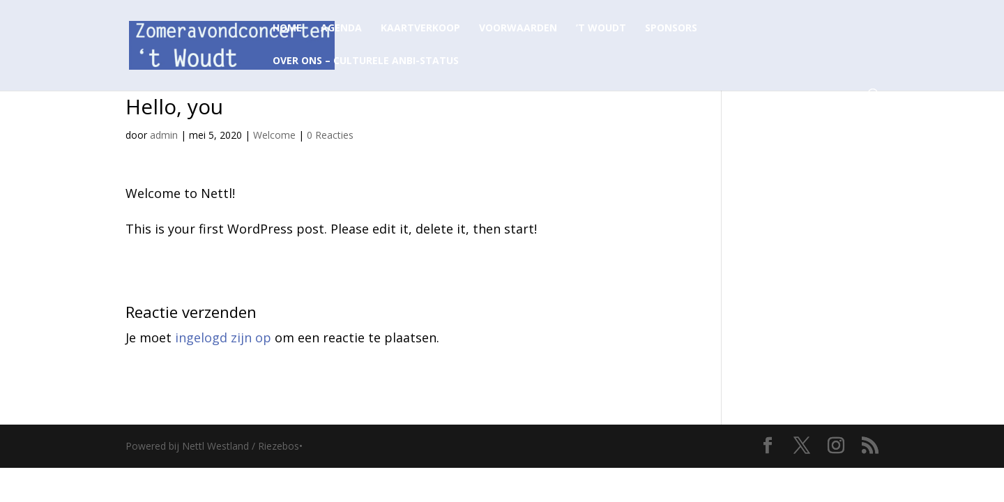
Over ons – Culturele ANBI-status (366, 61)
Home (287, 28)
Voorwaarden (518, 28)
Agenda (341, 28)
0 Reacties (330, 135)
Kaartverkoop (420, 28)
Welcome (274, 135)
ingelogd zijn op (223, 337)
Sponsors (671, 28)
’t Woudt (601, 28)
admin (164, 135)
